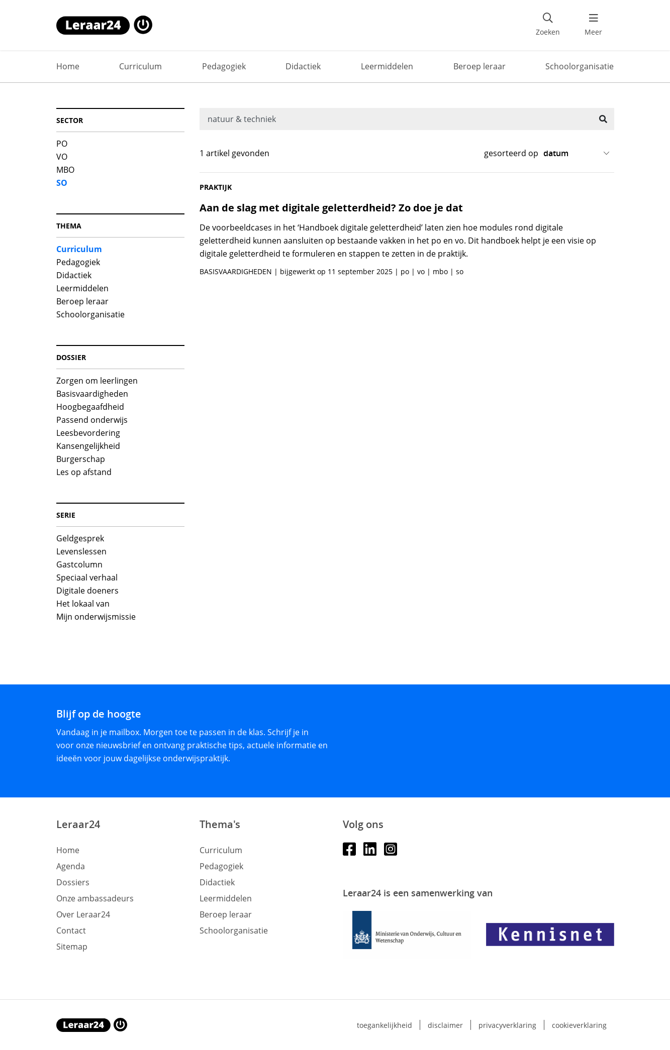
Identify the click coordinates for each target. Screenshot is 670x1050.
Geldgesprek (80, 538)
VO (61, 156)
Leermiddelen (387, 66)
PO (61, 143)
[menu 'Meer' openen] (593, 25)
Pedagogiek (224, 66)
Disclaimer (445, 1025)
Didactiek (303, 66)
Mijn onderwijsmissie (96, 616)
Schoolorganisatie (579, 66)
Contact (71, 930)
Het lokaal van (83, 603)
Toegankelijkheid (384, 1025)
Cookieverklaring (579, 1025)
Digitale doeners (87, 590)
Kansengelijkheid (88, 445)
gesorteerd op (511, 153)
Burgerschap (80, 458)
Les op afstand (84, 472)
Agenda (70, 866)
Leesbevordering (88, 432)
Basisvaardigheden (92, 393)
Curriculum (140, 66)
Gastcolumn (79, 564)
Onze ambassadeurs (95, 898)
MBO (65, 169)
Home (67, 66)
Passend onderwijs (92, 419)
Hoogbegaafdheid (90, 406)
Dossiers (72, 882)
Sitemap (71, 946)
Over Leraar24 (83, 914)
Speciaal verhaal (87, 577)
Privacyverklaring (507, 1025)
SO (61, 182)
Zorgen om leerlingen (97, 380)
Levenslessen (81, 551)
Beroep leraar (479, 66)
